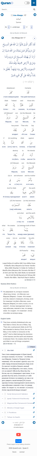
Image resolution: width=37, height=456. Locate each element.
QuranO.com (17, 448)
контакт (22, 452)
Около (14, 452)
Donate (18, 441)
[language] (2, 38)
